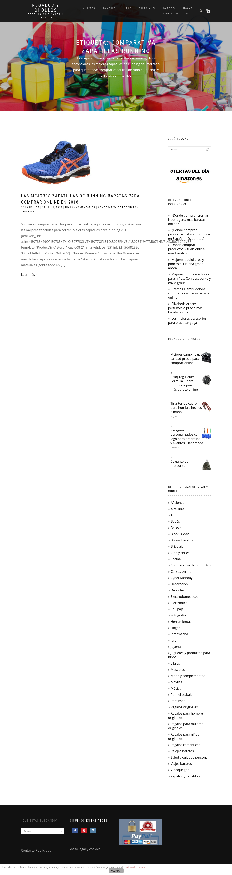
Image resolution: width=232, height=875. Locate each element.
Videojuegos (180, 770)
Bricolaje (177, 546)
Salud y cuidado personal (189, 757)
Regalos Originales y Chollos (46, 16)
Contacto (170, 13)
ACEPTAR (116, 871)
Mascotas (178, 669)
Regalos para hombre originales (185, 715)
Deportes (28, 211)
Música (176, 688)
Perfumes (178, 701)
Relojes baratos (182, 751)
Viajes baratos (181, 763)
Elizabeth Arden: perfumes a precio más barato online (185, 307)
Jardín (175, 640)
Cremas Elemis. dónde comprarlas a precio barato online (188, 293)
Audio (175, 515)
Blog (189, 13)
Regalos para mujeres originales (185, 726)
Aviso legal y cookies (85, 849)
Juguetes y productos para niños (189, 655)
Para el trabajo (182, 694)
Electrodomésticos (184, 596)
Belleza (176, 527)
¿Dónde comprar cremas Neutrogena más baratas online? (188, 219)
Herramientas (181, 621)
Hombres (109, 8)
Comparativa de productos (118, 207)
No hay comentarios (80, 207)
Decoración (179, 584)
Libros (175, 663)
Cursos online (181, 571)
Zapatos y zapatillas (185, 776)
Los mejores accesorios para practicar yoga (187, 320)
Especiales (147, 8)
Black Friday (180, 534)
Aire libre (177, 509)
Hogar (188, 8)
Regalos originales (184, 707)
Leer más (28, 274)
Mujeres (88, 8)
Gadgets (169, 8)
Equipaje (177, 609)
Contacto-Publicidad (36, 850)
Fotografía (178, 615)
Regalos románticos (185, 745)
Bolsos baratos (182, 540)
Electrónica (179, 603)
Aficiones (177, 502)
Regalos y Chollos (45, 8)
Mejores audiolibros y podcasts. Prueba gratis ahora (186, 263)
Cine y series (180, 553)
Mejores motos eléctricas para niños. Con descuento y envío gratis (189, 278)
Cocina (176, 559)
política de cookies (135, 867)
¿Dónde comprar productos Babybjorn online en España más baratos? (189, 234)
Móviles (176, 682)
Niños (127, 8)
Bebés (175, 521)
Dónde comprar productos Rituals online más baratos (186, 249)
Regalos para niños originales (183, 736)
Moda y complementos (188, 676)
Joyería (176, 646)
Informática (179, 634)
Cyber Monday (181, 578)
